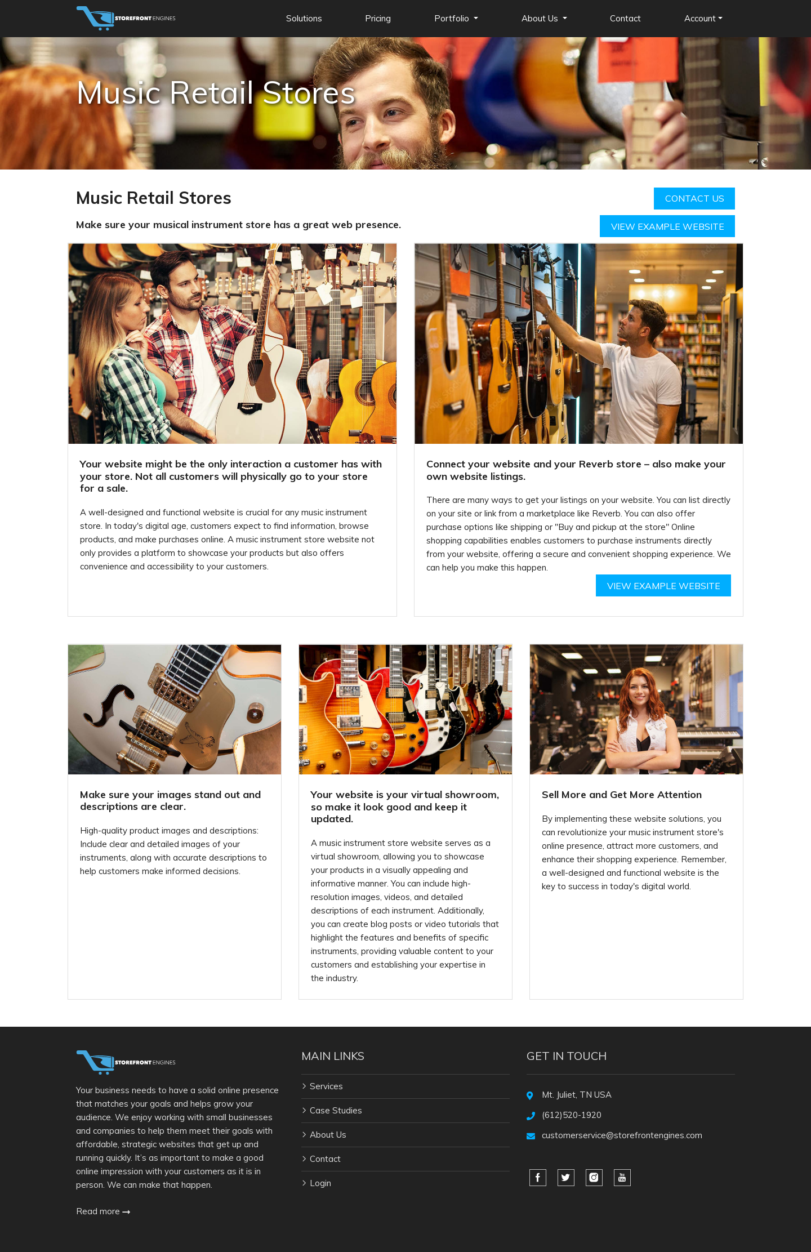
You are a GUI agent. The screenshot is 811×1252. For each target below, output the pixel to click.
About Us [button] (541, 18)
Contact (625, 18)
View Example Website (667, 226)
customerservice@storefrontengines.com (622, 1135)
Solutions (304, 18)
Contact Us (694, 198)
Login (320, 1183)
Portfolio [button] (452, 18)
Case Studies (336, 1110)
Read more (103, 1211)
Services (326, 1086)
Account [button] (700, 18)
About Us (328, 1134)
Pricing (378, 18)
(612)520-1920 (571, 1115)
